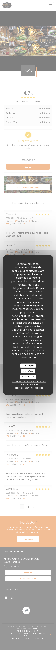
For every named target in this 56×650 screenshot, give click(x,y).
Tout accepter (28, 365)
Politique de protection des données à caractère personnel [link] (29, 383)
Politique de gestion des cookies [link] (28, 387)
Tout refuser (28, 371)
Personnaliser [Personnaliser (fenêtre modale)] (28, 376)
